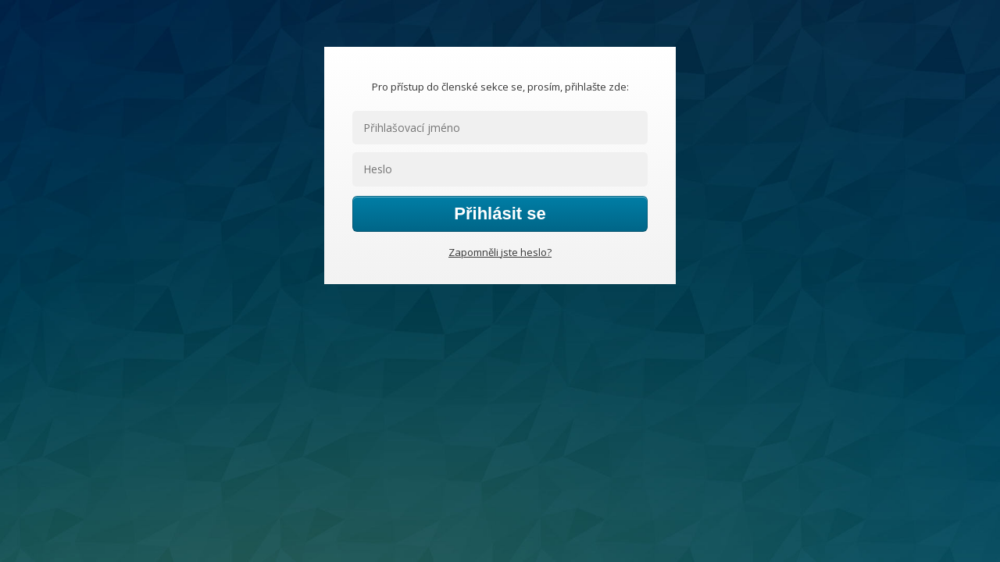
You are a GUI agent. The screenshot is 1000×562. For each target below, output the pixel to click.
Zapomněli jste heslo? (500, 252)
